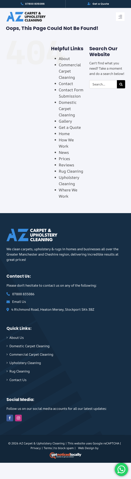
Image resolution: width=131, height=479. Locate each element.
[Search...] (103, 84)
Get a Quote (70, 127)
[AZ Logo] (26, 13)
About (64, 58)
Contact (66, 83)
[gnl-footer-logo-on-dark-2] (65, 454)
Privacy (36, 448)
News (64, 152)
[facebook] (9, 418)
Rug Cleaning (71, 171)
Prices (64, 158)
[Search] (121, 84)
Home (64, 133)
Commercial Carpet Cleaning (70, 71)
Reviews (66, 165)
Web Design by (88, 448)
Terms (48, 448)
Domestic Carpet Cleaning (68, 109)
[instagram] (18, 418)
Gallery (65, 121)
